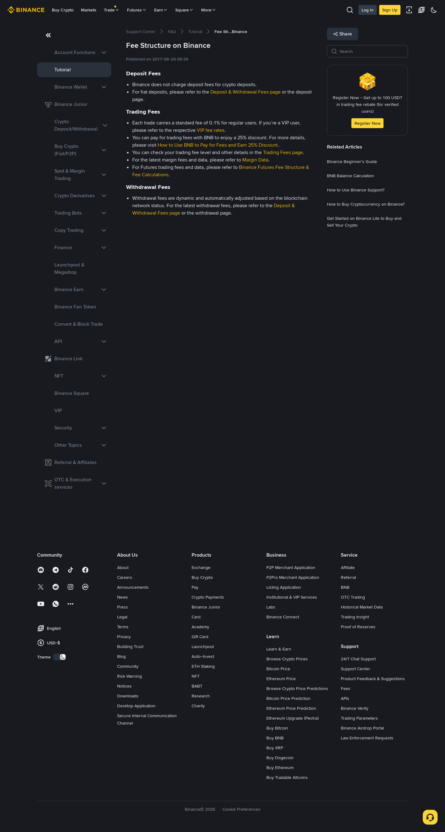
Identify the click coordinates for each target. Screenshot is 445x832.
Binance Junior (206, 607)
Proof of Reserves (358, 626)
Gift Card (200, 636)
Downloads (127, 696)
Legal (122, 617)
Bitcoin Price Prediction (288, 698)
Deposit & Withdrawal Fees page (245, 92)
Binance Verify (354, 708)
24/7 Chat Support (358, 659)
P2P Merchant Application (290, 567)
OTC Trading (353, 597)
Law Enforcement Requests (367, 738)
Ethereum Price (281, 678)
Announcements (133, 587)
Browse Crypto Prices (287, 659)
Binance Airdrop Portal (362, 728)
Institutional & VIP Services (291, 597)
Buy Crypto (63, 10)
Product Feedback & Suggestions (373, 678)
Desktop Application (136, 706)
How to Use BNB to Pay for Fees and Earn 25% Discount (218, 145)
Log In (368, 10)
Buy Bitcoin (277, 728)
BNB (345, 587)
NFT (196, 676)
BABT (197, 686)
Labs (270, 607)
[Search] (372, 51)
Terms (123, 626)
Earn (161, 10)
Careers (124, 577)
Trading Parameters (359, 718)
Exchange (201, 567)
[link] (74, 52)
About (123, 567)
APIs (345, 698)
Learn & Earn (278, 649)
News (122, 597)
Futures (137, 10)
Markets (88, 10)
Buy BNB (275, 738)
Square (184, 10)
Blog (121, 656)
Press (122, 607)
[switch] (59, 657)
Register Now (367, 123)
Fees (345, 688)
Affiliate (348, 567)
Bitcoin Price (278, 668)
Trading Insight (355, 617)
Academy (200, 626)
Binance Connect (282, 617)
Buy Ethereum (280, 767)
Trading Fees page (283, 152)
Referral (348, 577)
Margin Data (255, 160)
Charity (198, 706)
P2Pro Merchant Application (292, 577)
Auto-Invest (203, 656)
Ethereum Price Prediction (291, 708)
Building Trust (130, 646)
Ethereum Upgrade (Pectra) (292, 718)
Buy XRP (274, 747)
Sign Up (389, 10)
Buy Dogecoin (280, 757)
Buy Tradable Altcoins (287, 777)
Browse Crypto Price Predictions (297, 688)
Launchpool (203, 646)
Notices (124, 686)
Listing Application (283, 587)
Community (127, 666)
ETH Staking (203, 666)
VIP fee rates (210, 130)
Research (201, 696)
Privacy (124, 636)
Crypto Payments (208, 597)
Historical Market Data (362, 607)
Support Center (355, 668)
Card (196, 617)
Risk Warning (129, 676)
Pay (195, 587)
